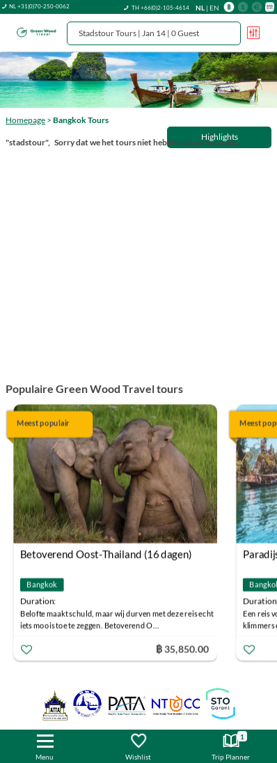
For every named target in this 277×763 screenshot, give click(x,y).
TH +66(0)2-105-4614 (160, 7)
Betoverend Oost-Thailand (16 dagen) (106, 554)
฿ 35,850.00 (182, 648)
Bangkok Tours (81, 120)
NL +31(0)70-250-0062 (39, 6)
